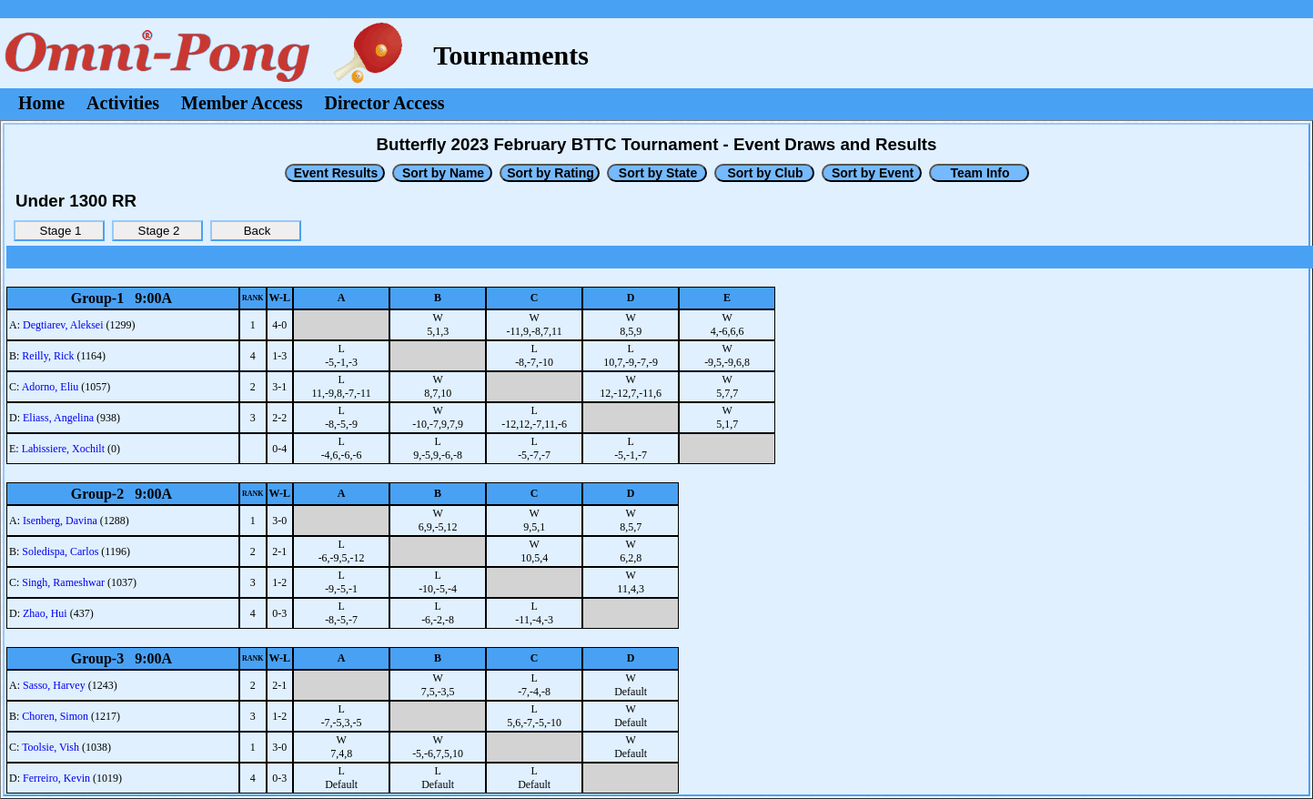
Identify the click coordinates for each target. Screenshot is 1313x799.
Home (41, 103)
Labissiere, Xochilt (63, 448)
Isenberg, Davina (60, 520)
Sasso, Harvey (54, 685)
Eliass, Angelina (58, 417)
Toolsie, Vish (50, 747)
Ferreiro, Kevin (56, 778)
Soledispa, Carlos (60, 551)
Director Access (385, 103)
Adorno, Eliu (50, 386)
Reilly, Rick (48, 355)
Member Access (241, 103)
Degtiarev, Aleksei (63, 325)
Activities (122, 103)
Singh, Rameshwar (63, 582)
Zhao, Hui (45, 613)
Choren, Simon (55, 716)
